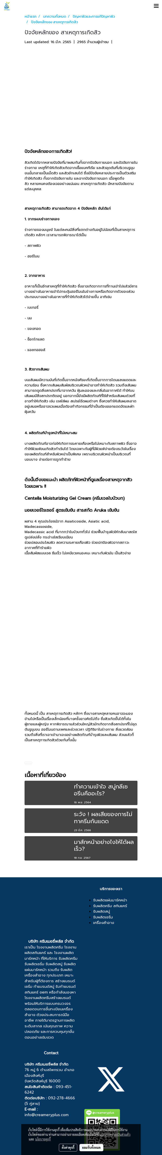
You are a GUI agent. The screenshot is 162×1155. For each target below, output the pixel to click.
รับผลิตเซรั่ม (34, 964)
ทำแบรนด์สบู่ (44, 986)
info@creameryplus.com (47, 1115)
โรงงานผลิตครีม (50, 947)
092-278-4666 (61, 1098)
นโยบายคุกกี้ (43, 1139)
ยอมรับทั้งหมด (91, 1147)
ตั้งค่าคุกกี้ (68, 1147)
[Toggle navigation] (156, 6)
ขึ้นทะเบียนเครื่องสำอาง (49, 1012)
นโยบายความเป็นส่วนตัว (115, 1134)
